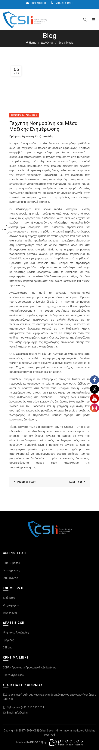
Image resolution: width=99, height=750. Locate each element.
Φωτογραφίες (11, 570)
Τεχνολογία (10, 612)
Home (32, 42)
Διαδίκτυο (47, 42)
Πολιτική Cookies (13, 675)
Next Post (75, 481)
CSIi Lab (7, 647)
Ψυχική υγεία (11, 605)
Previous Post (26, 481)
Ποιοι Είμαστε (11, 562)
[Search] (85, 19)
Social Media (65, 42)
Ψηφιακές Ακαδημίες (16, 632)
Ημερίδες (8, 640)
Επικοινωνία (10, 577)
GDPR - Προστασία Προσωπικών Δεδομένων (29, 667)
